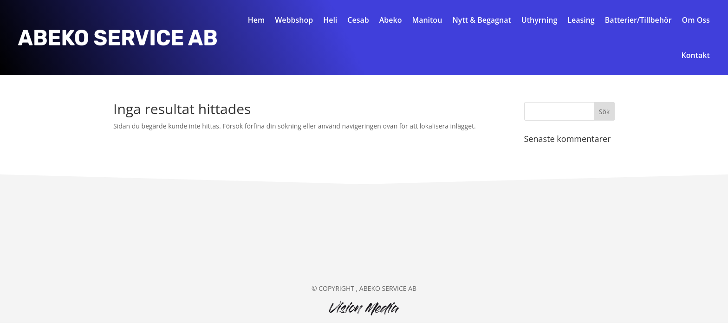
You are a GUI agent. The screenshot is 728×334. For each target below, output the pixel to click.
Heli (330, 20)
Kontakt (696, 55)
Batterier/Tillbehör (638, 20)
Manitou (427, 20)
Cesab (358, 20)
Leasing (580, 20)
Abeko (390, 20)
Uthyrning (539, 20)
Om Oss (696, 20)
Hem (256, 20)
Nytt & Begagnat (481, 20)
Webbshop (294, 20)
